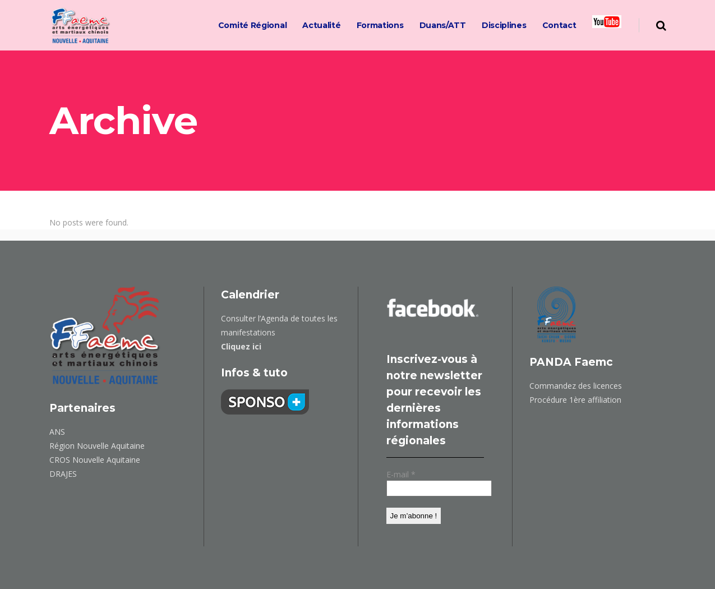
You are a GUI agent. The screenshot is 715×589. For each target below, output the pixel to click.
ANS (57, 431)
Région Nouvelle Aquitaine (97, 445)
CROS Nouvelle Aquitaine (94, 459)
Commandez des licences (575, 385)
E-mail (401, 474)
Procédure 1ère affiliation (575, 399)
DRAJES (63, 473)
